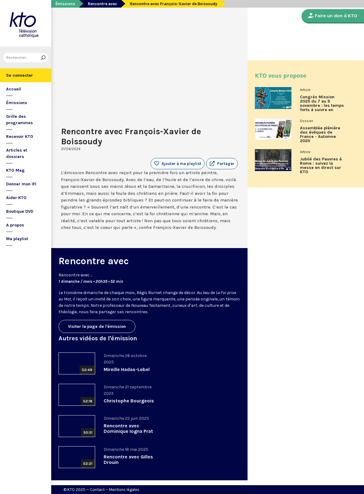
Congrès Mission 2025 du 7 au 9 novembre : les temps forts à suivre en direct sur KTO (322, 105)
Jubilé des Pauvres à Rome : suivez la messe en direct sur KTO (321, 165)
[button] (222, 164)
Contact (97, 489)
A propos (15, 225)
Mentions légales (124, 489)
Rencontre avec (102, 4)
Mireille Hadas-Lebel (127, 369)
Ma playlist (17, 238)
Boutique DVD (19, 211)
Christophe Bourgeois (129, 401)
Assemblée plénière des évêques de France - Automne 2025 (320, 134)
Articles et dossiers (16, 153)
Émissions (16, 102)
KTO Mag (15, 170)
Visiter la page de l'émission (97, 326)
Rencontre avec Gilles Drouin (128, 459)
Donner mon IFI (21, 184)
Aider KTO (16, 197)
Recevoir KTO (19, 136)
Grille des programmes (19, 119)
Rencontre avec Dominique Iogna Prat (128, 428)
